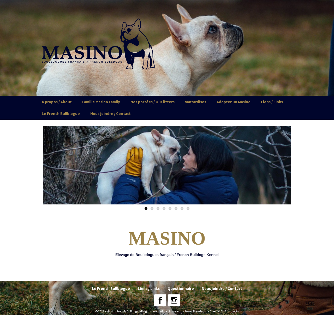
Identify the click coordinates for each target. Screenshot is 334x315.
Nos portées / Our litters (152, 101)
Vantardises (195, 101)
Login (235, 311)
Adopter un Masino (233, 101)
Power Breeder (193, 311)
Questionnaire (181, 288)
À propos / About (57, 101)
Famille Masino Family (101, 101)
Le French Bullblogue (61, 113)
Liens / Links (272, 101)
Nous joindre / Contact (110, 113)
